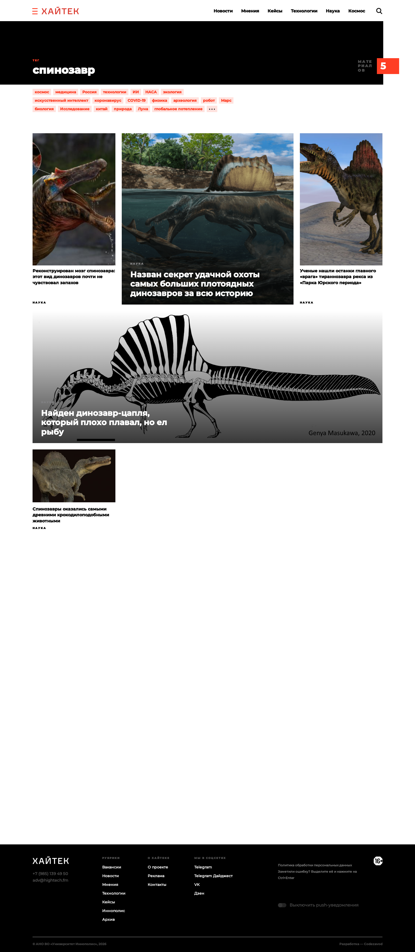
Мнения (250, 10)
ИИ (136, 92)
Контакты (157, 884)
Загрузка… (207, 708)
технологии (114, 92)
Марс (226, 100)
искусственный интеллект (61, 100)
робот (209, 100)
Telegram (203, 867)
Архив (108, 919)
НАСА (151, 92)
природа (123, 109)
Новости (223, 10)
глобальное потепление (178, 109)
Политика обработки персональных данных (315, 865)
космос (42, 92)
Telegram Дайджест (213, 875)
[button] (35, 10)
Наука (333, 10)
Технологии (304, 10)
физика (159, 100)
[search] (379, 11)
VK (197, 884)
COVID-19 (137, 100)
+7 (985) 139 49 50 (50, 873)
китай (101, 109)
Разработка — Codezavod (360, 944)
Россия (89, 92)
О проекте (158, 867)
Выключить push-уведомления (324, 905)
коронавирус (107, 100)
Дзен (199, 893)
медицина (65, 92)
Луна (143, 109)
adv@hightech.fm (50, 880)
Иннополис (113, 910)
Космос (356, 10)
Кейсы (275, 10)
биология (44, 109)
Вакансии (111, 867)
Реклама (156, 875)
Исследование (74, 109)
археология (185, 100)
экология (172, 92)
